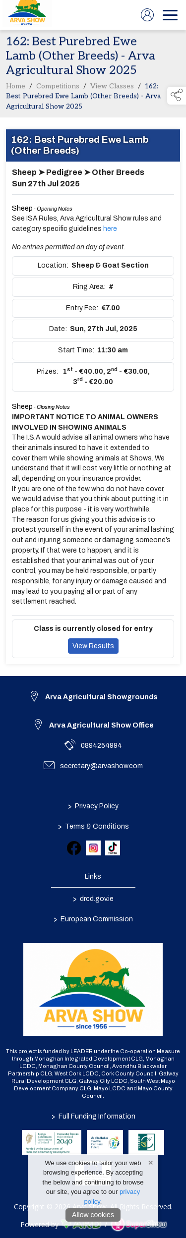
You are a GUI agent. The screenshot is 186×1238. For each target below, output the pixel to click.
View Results (93, 648)
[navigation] (170, 14)
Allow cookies (93, 1215)
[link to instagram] (93, 848)
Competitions (57, 89)
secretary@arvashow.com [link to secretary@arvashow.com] (101, 766)
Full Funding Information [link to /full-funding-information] (93, 1116)
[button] (176, 96)
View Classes (112, 89)
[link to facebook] (73, 848)
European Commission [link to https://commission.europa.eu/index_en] (93, 918)
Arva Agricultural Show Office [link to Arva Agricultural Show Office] (101, 725)
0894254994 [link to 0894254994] (101, 745)
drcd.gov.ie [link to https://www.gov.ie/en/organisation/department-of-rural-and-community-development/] (93, 898)
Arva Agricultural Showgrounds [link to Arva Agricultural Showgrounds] (101, 697)
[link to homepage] (27, 15)
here (110, 231)
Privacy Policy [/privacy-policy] (93, 805)
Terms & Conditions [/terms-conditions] (93, 826)
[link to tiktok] (112, 848)
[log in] (147, 15)
